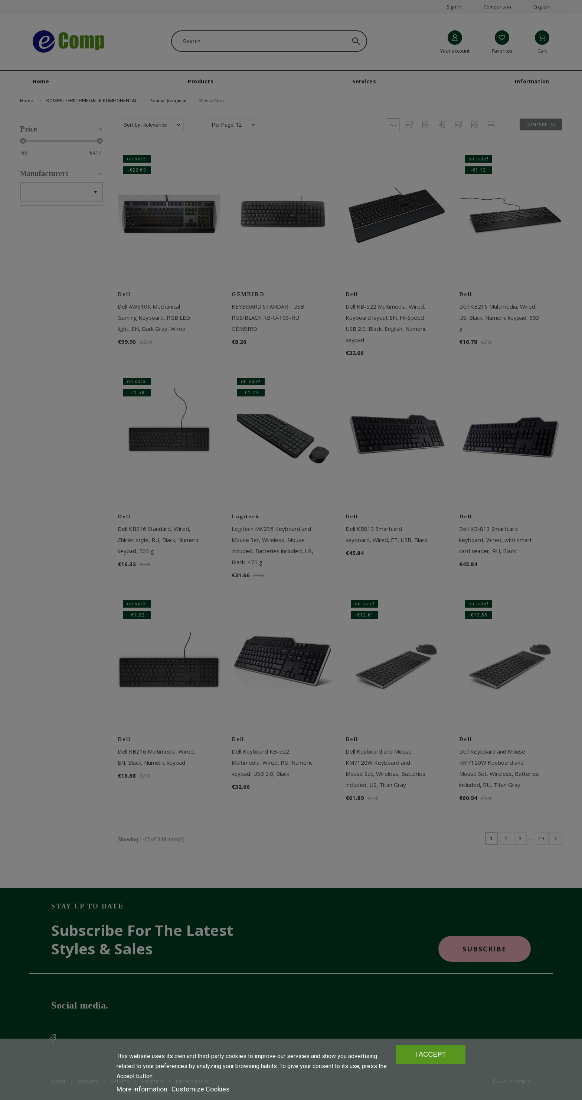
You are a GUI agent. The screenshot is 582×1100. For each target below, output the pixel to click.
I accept (430, 1054)
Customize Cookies (200, 1089)
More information (143, 1089)
